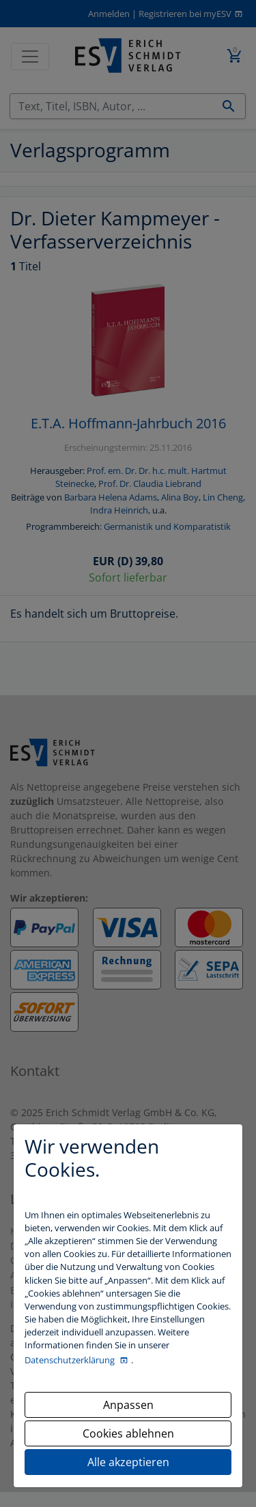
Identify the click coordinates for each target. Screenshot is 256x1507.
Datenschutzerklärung (71, 1360)
